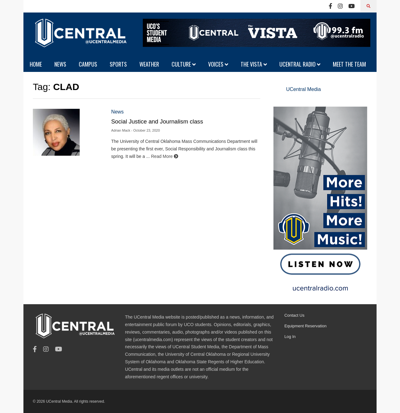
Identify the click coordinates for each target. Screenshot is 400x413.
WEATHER (149, 64)
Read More (164, 156)
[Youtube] (351, 6)
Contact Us (294, 315)
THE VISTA (254, 64)
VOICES (218, 64)
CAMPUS (88, 64)
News (117, 111)
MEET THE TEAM (349, 64)
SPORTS (118, 64)
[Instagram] (340, 6)
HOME (36, 64)
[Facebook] (330, 6)
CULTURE (184, 64)
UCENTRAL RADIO (299, 64)
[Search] (368, 6)
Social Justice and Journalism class (157, 121)
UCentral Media (303, 89)
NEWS (60, 64)
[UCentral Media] (80, 37)
